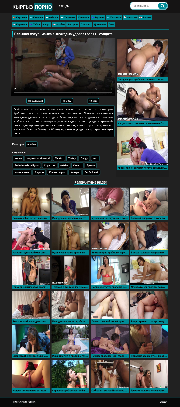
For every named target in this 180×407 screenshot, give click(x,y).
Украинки (114, 17)
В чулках (39, 172)
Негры (46, 24)
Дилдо (84, 158)
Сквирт (77, 165)
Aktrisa (64, 165)
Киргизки (20, 17)
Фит (95, 158)
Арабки (59, 24)
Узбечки (52, 17)
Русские (98, 17)
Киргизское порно (24, 402)
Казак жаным (22, 172)
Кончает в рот (57, 172)
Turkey (72, 158)
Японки (145, 17)
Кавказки (83, 17)
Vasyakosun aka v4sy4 (38, 158)
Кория (18, 158)
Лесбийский (91, 172)
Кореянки (20, 24)
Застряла (72, 24)
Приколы (86, 24)
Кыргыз (32, 7)
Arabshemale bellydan (27, 165)
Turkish (59, 158)
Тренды (64, 6)
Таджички (68, 17)
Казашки (36, 17)
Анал (111, 24)
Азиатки (130, 17)
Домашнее (100, 24)
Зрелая (91, 165)
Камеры (74, 172)
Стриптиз (49, 165)
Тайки (35, 24)
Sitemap (163, 402)
